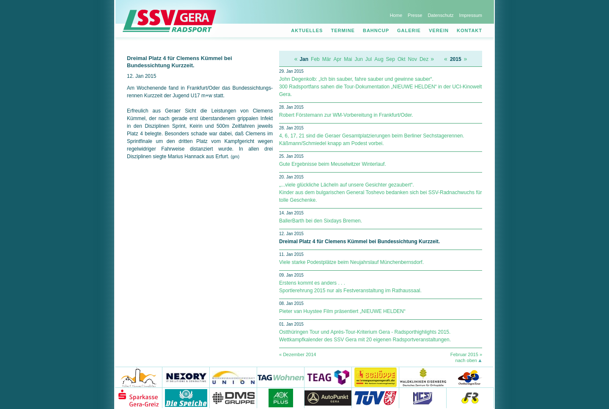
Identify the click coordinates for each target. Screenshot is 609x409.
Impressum (470, 15)
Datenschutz (440, 15)
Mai (348, 59)
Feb (315, 59)
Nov (412, 59)
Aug (378, 59)
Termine (343, 30)
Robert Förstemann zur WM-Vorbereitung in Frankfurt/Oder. (346, 115)
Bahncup (376, 30)
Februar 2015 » (466, 354)
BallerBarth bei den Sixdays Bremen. (320, 221)
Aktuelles (307, 30)
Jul (368, 59)
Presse (415, 15)
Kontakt (469, 30)
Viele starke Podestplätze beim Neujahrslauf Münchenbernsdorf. (351, 262)
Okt (402, 59)
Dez (424, 59)
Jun (359, 59)
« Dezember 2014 (297, 354)
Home (396, 15)
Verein (439, 30)
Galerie (409, 30)
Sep (390, 59)
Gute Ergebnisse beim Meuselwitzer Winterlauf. (332, 164)
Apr (337, 59)
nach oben (466, 360)
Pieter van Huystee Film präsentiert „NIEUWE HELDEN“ (342, 311)
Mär (326, 59)
